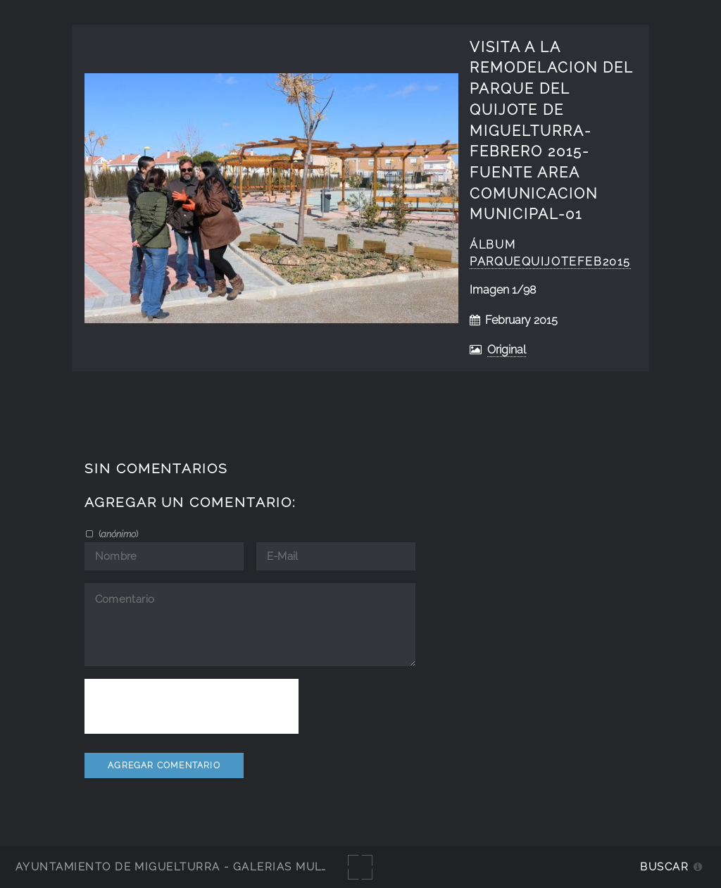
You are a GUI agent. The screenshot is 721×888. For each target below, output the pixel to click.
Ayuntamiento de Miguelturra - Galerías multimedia (192, 867)
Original (506, 349)
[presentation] (191, 706)
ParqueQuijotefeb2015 (550, 261)
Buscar (664, 867)
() (117, 533)
